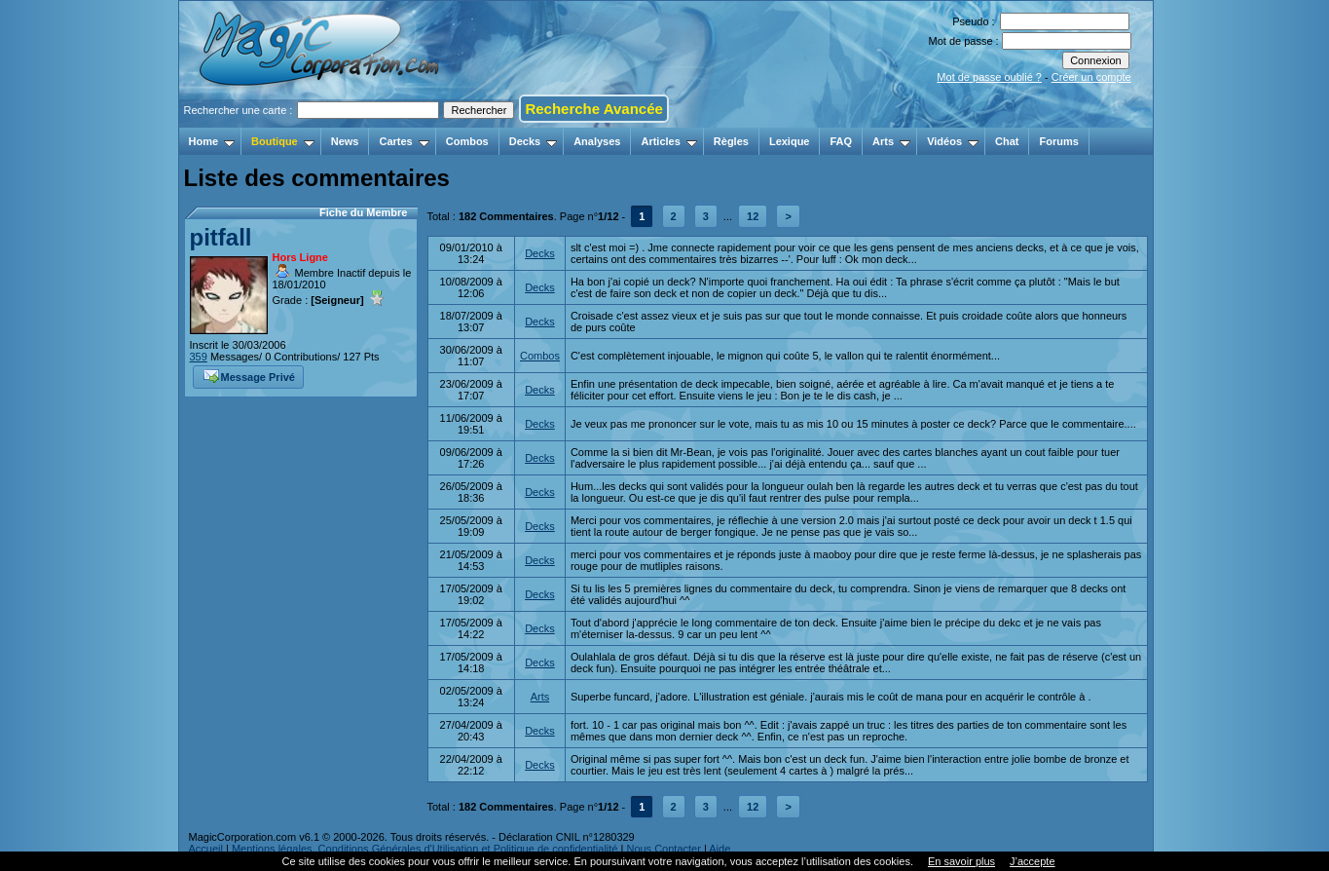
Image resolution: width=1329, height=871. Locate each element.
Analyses (596, 141)
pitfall (221, 237)
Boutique (282, 141)
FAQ (841, 141)
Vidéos (952, 141)
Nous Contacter (663, 848)
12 (752, 216)
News (345, 141)
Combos (467, 141)
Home (212, 141)
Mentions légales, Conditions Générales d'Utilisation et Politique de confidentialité (425, 848)
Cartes (403, 141)
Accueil (206, 848)
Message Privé (249, 375)
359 (198, 356)
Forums (1058, 141)
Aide (719, 848)
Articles (668, 141)
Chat (1006, 141)
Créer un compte (1091, 77)
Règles (731, 141)
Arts (891, 141)
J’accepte (1032, 861)
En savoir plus (961, 861)
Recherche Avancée (593, 108)
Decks (533, 141)
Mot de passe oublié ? (989, 77)
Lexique (789, 141)
